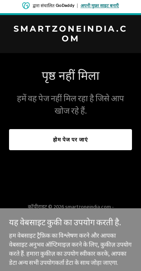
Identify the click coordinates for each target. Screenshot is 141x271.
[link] (70, 39)
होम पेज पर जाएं (70, 139)
